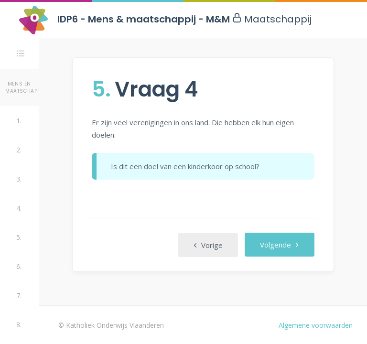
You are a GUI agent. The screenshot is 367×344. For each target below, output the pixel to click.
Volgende (279, 244)
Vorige (208, 245)
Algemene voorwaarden (316, 325)
